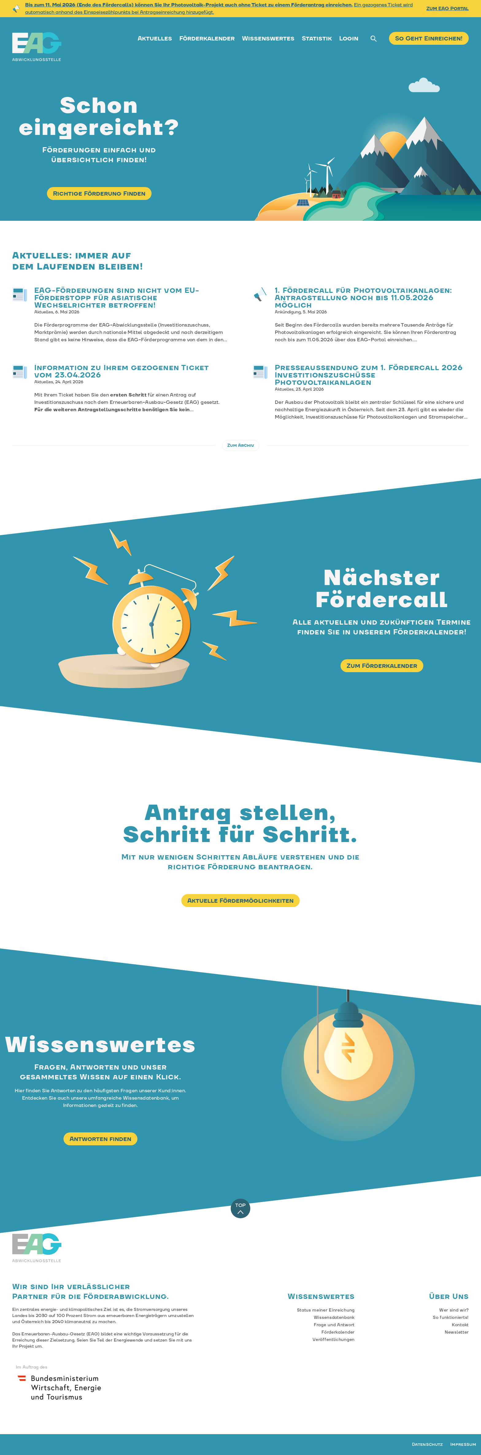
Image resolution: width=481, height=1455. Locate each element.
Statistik (317, 39)
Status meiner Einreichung (326, 1310)
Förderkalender (207, 39)
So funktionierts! (451, 1317)
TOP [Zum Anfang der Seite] (240, 1208)
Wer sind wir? (454, 1310)
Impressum (463, 1444)
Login (348, 39)
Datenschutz (427, 1444)
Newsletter (457, 1332)
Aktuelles (155, 39)
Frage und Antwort (334, 1325)
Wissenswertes (268, 39)
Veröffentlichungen (334, 1339)
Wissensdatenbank (334, 1317)
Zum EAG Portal (447, 9)
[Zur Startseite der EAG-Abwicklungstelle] (36, 46)
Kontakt (460, 1325)
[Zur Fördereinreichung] (429, 39)
